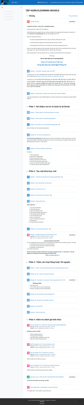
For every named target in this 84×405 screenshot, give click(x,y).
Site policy (42, 401)
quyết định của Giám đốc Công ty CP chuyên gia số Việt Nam (53, 76)
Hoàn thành (72, 21)
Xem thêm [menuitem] (14, 2)
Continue (42, 403)
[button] (43, 2)
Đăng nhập (80, 2)
